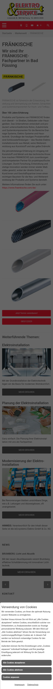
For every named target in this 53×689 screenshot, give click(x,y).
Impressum (19, 685)
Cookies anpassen (11, 677)
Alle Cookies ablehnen (13, 670)
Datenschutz (32, 685)
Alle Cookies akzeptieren (14, 663)
